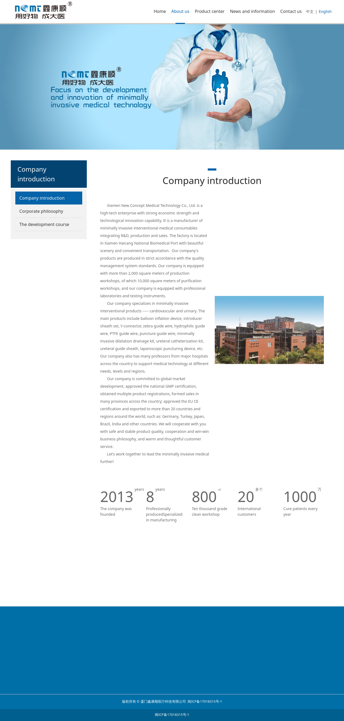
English (325, 11)
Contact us (291, 11)
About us (180, 11)
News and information (252, 11)
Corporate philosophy (41, 211)
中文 (310, 11)
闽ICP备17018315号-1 (205, 701)
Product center (210, 11)
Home (160, 11)
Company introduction (41, 198)
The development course (44, 224)
